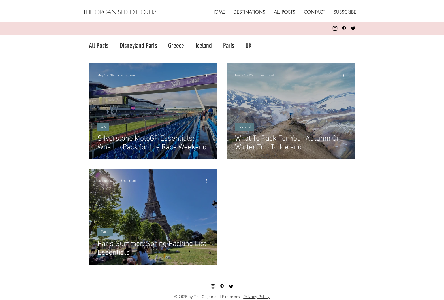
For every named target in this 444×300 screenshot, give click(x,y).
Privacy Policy (256, 297)
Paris (228, 46)
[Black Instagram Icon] (213, 286)
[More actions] (208, 75)
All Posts (98, 46)
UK (249, 46)
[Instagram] (335, 28)
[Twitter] (353, 28)
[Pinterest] (344, 28)
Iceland (203, 46)
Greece (176, 46)
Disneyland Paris (138, 46)
